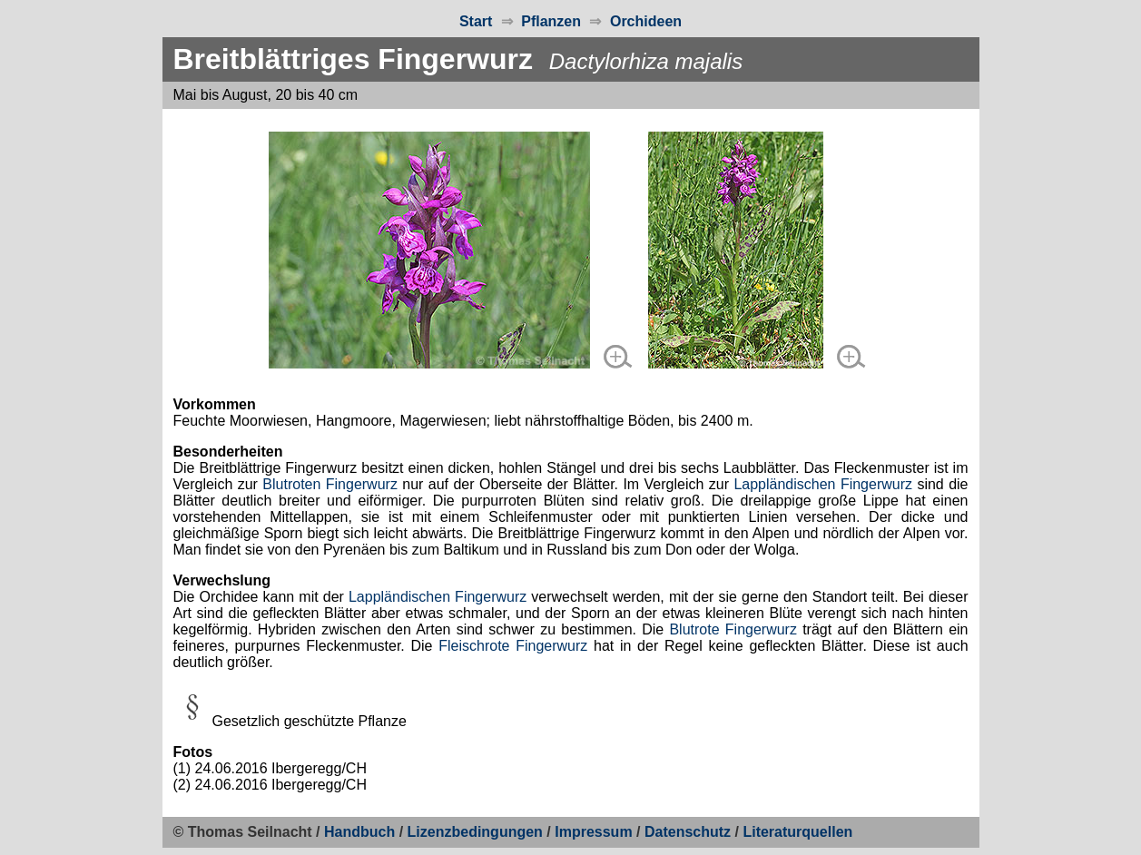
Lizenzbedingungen (475, 832)
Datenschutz (687, 832)
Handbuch (359, 832)
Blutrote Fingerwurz (733, 629)
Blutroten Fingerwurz (330, 484)
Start (475, 21)
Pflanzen (551, 21)
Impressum (593, 832)
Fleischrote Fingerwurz (512, 646)
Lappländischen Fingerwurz (822, 484)
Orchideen (646, 21)
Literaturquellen (797, 832)
